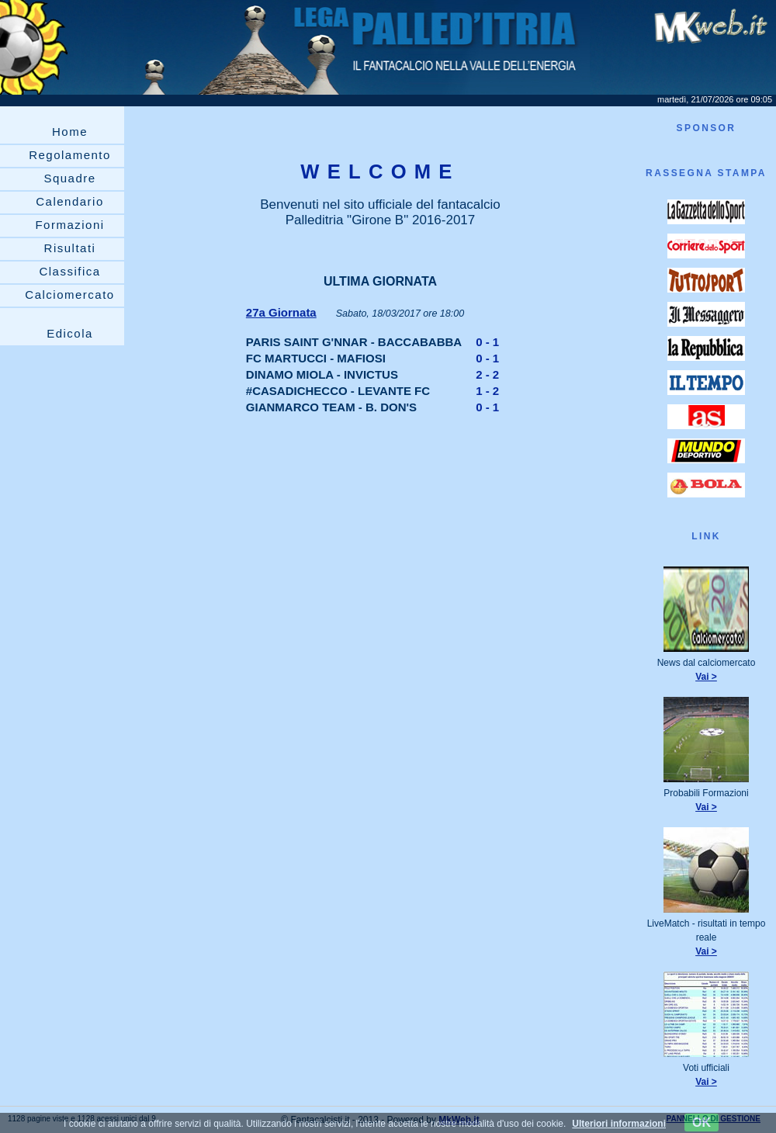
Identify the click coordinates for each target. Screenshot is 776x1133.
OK (701, 1122)
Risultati (70, 248)
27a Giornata (281, 312)
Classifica (69, 271)
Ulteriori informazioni (619, 1123)
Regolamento (70, 154)
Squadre (69, 178)
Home (70, 131)
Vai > (706, 676)
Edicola (70, 333)
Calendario (70, 201)
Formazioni (69, 224)
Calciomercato (69, 294)
